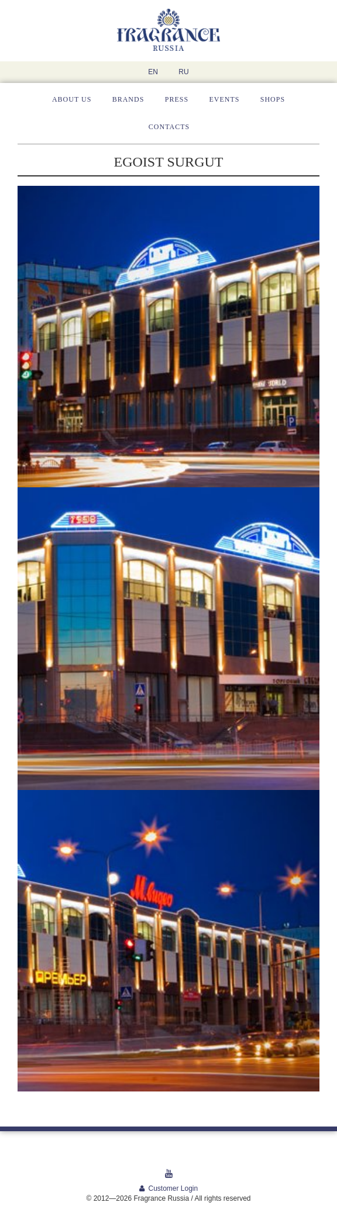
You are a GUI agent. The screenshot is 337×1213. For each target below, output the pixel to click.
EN (153, 72)
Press (176, 99)
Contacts (169, 127)
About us (71, 99)
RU (183, 72)
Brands (128, 99)
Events (224, 99)
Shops (272, 99)
